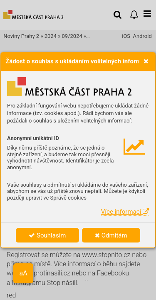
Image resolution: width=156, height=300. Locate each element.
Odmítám (111, 235)
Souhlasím (47, 235)
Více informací (125, 211)
